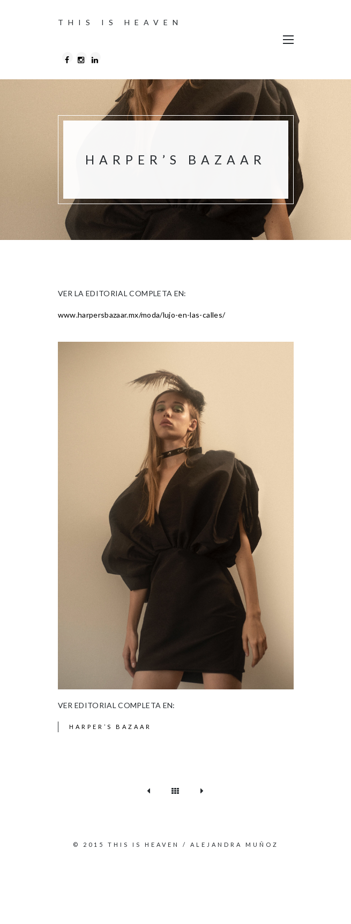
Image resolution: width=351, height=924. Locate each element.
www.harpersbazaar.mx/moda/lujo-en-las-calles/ (142, 314)
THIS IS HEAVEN (120, 22)
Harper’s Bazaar (110, 726)
